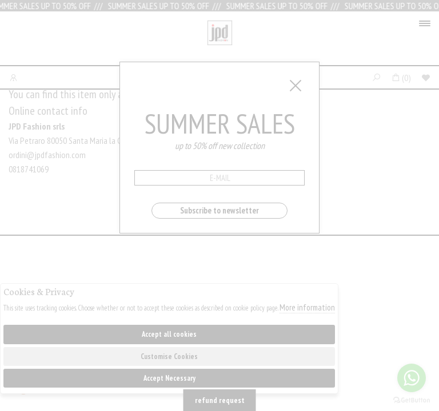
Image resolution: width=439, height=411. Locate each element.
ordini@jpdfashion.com (47, 154)
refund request (220, 400)
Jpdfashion (220, 41)
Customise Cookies (169, 356)
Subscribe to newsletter (219, 210)
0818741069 (29, 169)
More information (307, 307)
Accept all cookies (169, 334)
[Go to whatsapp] (411, 378)
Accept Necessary (169, 378)
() (401, 77)
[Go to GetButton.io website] (411, 399)
